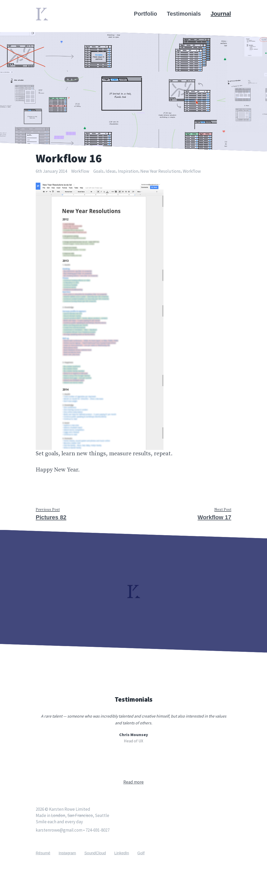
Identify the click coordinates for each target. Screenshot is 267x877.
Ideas (111, 171)
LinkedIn (121, 853)
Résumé (43, 853)
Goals (98, 171)
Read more (133, 782)
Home (43, 11)
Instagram (67, 853)
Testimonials (184, 13)
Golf (141, 853)
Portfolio (145, 13)
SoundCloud (95, 853)
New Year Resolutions (160, 171)
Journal (221, 13)
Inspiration (128, 171)
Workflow (80, 171)
